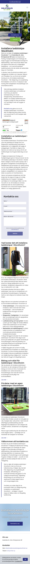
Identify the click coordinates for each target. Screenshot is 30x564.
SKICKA (15, 237)
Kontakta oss (15, 39)
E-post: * (15, 212)
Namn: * (15, 206)
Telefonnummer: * (15, 217)
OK (25, 559)
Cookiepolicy (18, 561)
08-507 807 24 (15, 2)
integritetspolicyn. (15, 233)
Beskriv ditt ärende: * (15, 225)
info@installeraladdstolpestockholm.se (16, 552)
